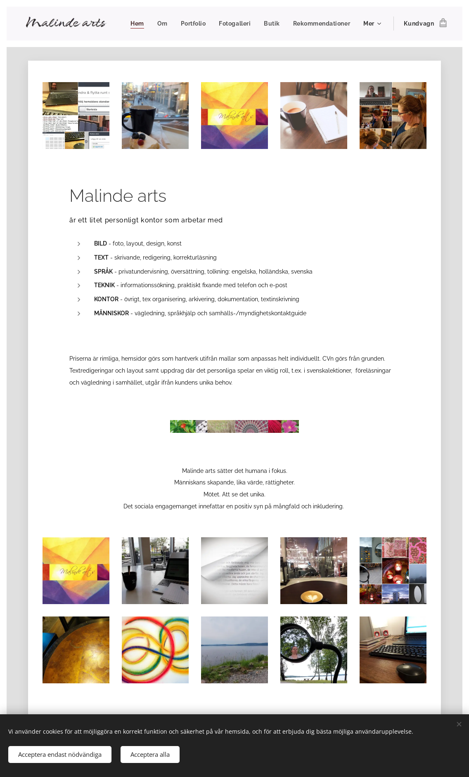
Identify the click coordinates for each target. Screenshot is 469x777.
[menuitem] (204, 23)
